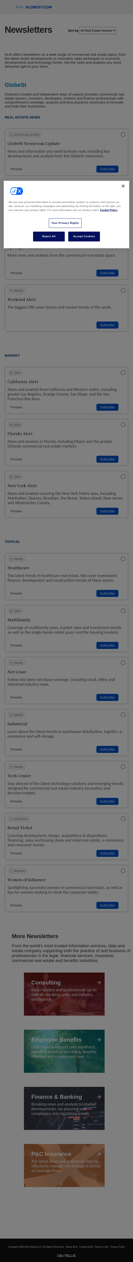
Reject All (49, 236)
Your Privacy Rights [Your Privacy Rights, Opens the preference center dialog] (65, 223)
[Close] (123, 186)
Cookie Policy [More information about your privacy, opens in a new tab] (109, 210)
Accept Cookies (84, 236)
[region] (66, 214)
